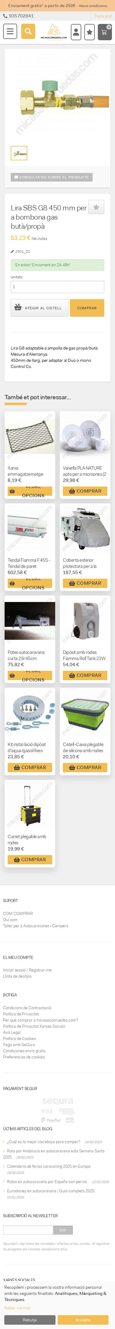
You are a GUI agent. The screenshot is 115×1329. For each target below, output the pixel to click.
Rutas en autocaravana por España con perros (47, 1181)
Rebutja (30, 1320)
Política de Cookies (19, 1038)
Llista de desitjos (17, 976)
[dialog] (57, 1305)
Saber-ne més (17, 1308)
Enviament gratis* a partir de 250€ (57, 5)
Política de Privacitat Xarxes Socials (34, 1026)
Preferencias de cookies (24, 1057)
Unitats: (17, 277)
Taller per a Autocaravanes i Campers (35, 925)
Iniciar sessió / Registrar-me (27, 970)
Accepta (82, 1320)
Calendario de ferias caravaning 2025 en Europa (48, 1166)
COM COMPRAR (18, 913)
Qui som (10, 919)
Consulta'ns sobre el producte (51, 177)
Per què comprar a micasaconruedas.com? (40, 1020)
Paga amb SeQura (19, 1044)
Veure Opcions (27, 491)
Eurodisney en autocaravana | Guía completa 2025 (50, 1191)
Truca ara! (103, 16)
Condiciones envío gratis (24, 1050)
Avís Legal (12, 1032)
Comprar (87, 308)
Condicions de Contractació (27, 1007)
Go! (63, 1230)
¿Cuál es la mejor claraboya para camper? (43, 1141)
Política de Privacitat (21, 1014)
